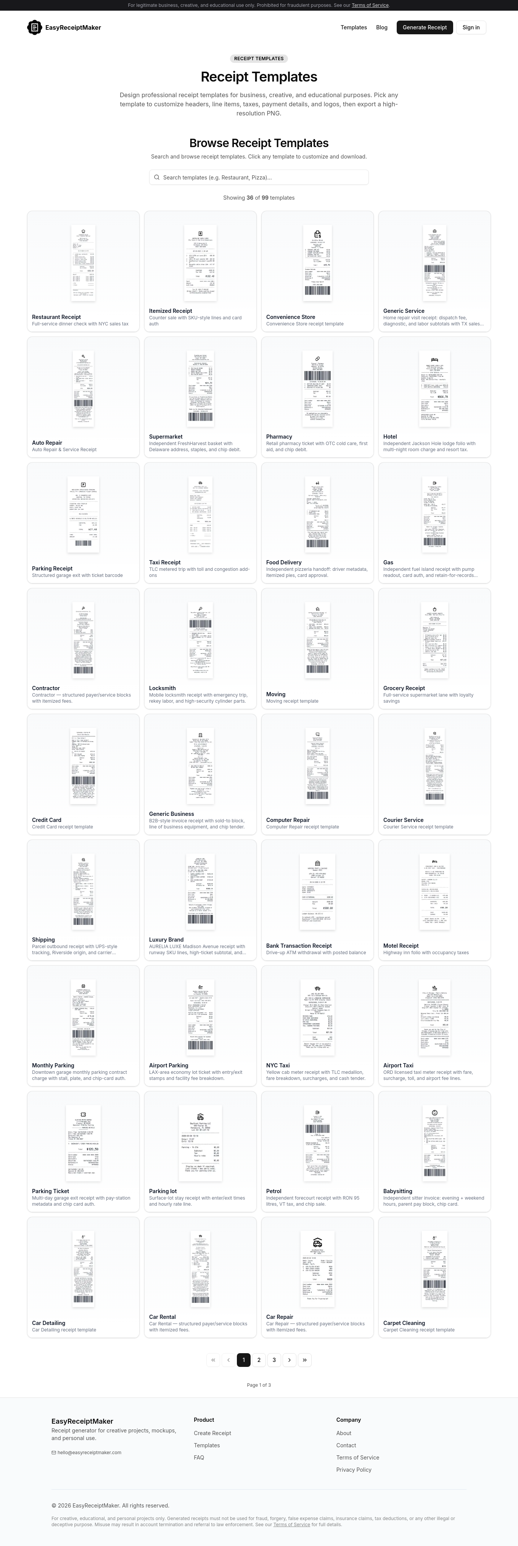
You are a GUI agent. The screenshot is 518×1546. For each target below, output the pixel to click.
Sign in (471, 27)
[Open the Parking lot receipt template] (200, 1151)
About (343, 1433)
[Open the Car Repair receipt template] (317, 1277)
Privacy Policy (354, 1469)
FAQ (199, 1457)
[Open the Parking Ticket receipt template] (83, 1151)
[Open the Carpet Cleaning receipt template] (434, 1277)
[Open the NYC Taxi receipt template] (317, 1025)
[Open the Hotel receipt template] (434, 397)
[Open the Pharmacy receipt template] (317, 397)
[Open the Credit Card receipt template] (83, 774)
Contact (346, 1445)
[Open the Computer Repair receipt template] (317, 774)
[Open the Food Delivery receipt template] (317, 522)
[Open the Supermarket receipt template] (200, 397)
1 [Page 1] (244, 1360)
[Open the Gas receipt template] (434, 522)
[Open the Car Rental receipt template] (200, 1277)
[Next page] (289, 1360)
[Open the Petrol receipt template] (317, 1151)
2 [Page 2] (259, 1360)
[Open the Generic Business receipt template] (200, 774)
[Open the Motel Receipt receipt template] (434, 900)
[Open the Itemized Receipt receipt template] (200, 271)
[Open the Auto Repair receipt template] (83, 397)
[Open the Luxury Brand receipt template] (200, 900)
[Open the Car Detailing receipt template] (83, 1277)
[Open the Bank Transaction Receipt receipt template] (317, 900)
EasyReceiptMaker (82, 1421)
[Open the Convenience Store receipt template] (317, 271)
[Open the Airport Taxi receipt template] (434, 1025)
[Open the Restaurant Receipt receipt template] (83, 271)
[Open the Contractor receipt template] (83, 648)
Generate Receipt (425, 27)
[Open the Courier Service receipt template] (434, 774)
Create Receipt (212, 1433)
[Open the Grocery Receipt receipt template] (434, 648)
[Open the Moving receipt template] (317, 648)
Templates (354, 27)
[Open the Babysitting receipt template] (434, 1151)
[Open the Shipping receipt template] (83, 900)
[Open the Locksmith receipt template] (200, 648)
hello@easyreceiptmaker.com (86, 1452)
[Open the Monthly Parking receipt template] (83, 1025)
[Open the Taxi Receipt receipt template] (200, 522)
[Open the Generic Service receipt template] (434, 271)
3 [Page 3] (274, 1360)
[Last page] (305, 1360)
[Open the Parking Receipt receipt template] (83, 522)
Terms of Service (370, 5)
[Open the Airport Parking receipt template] (200, 1025)
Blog (382, 27)
